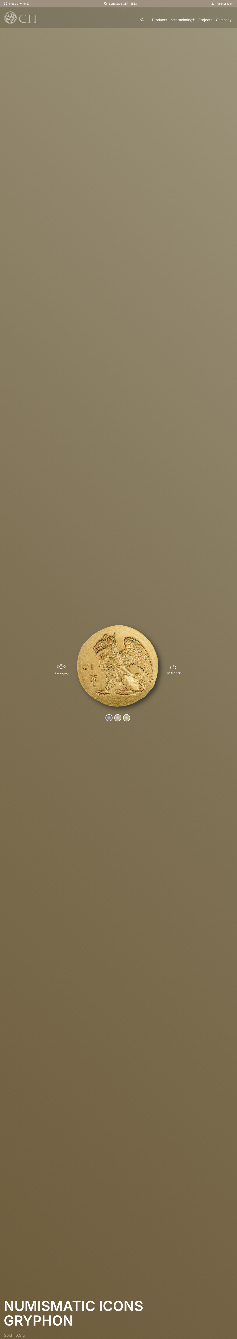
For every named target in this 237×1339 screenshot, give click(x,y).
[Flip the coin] (173, 669)
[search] (142, 20)
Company (223, 20)
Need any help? (19, 3)
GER (125, 3)
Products (159, 20)
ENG (134, 3)
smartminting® (183, 20)
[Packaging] (62, 669)
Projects (205, 20)
